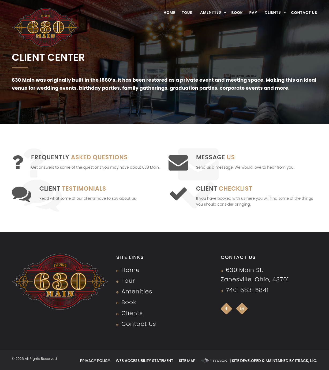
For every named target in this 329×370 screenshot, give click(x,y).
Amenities (210, 12)
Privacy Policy (95, 360)
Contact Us (304, 12)
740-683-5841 (247, 290)
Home (169, 12)
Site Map (187, 360)
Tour (187, 12)
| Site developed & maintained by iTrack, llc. (259, 360)
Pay (253, 12)
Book (237, 12)
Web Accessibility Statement (144, 360)
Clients (273, 12)
